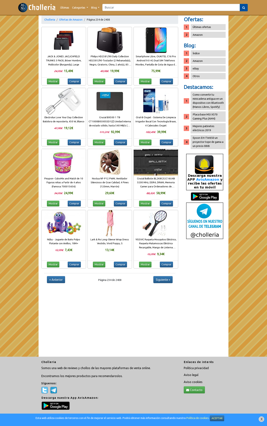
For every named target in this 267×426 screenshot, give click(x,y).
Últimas (64, 7)
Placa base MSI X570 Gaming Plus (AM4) (205, 116)
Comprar (74, 81)
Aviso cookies (193, 382)
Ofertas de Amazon (71, 19)
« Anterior (56, 279)
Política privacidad (196, 368)
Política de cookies (197, 418)
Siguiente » (163, 279)
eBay (196, 68)
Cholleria (49, 19)
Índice (196, 53)
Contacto (194, 390)
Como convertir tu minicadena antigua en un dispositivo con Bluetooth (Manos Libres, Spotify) (208, 100)
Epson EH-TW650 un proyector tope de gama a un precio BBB (208, 141)
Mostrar (53, 81)
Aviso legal (191, 375)
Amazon (198, 34)
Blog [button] (94, 7)
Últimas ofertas (202, 27)
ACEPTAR (217, 418)
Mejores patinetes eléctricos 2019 (203, 128)
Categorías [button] (79, 7)
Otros (196, 76)
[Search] (171, 7)
